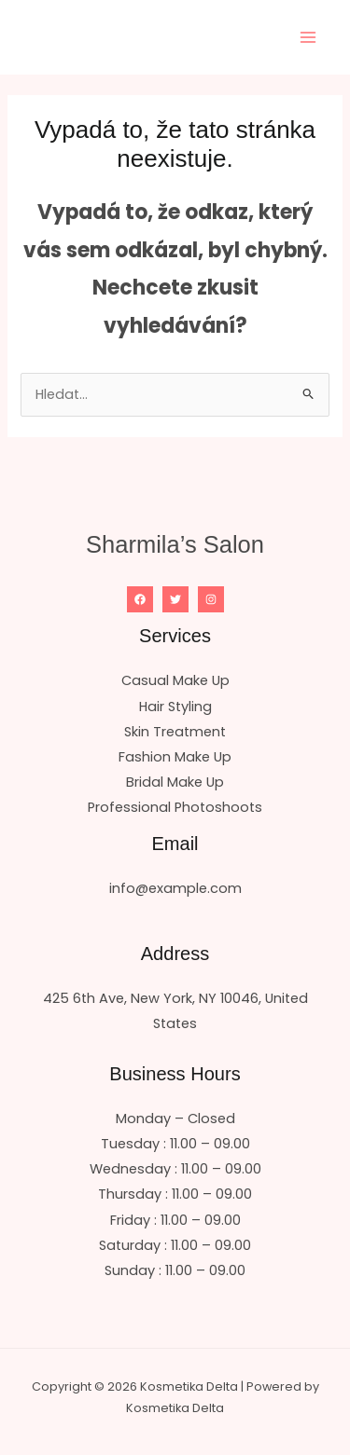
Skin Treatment (175, 731)
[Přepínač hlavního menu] (308, 37)
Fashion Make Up (175, 757)
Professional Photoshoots (175, 807)
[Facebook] (140, 599)
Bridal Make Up (175, 782)
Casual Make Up (175, 680)
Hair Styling (175, 706)
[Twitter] (175, 599)
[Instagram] (211, 599)
